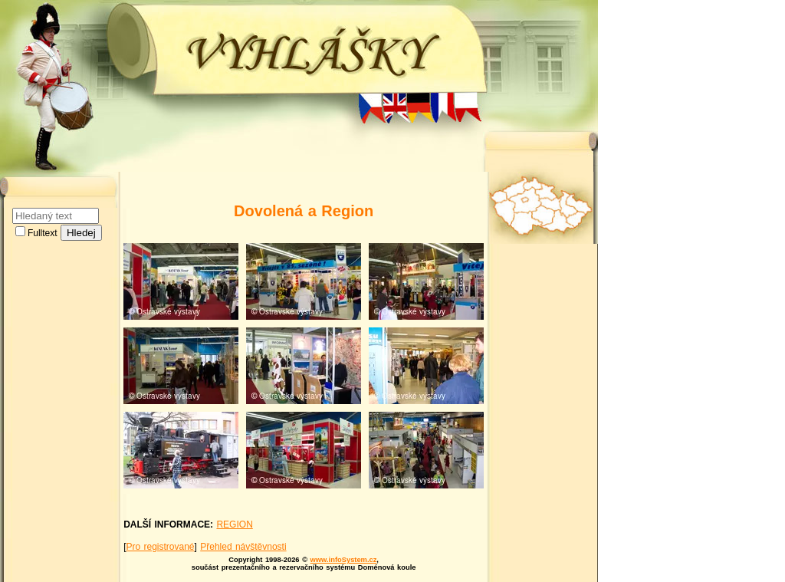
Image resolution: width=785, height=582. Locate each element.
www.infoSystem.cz (343, 560)
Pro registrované (160, 546)
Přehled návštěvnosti (243, 546)
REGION (234, 524)
